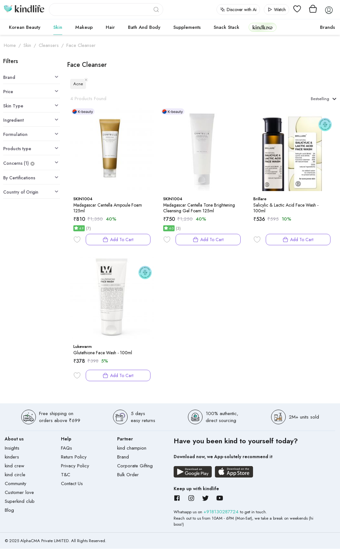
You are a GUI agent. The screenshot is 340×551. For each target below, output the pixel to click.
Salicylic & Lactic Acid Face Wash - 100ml (285, 210)
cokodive (296, 27)
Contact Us (72, 485)
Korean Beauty (24, 27)
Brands (327, 27)
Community (15, 485)
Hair (110, 27)
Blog (9, 512)
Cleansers (49, 45)
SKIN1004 (82, 201)
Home (10, 45)
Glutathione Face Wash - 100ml (102, 355)
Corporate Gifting (135, 468)
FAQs (66, 450)
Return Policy (74, 459)
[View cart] (313, 9)
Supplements (187, 27)
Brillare (259, 201)
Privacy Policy (75, 468)
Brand (123, 459)
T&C (65, 476)
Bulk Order (128, 476)
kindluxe (262, 27)
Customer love (19, 494)
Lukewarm (82, 349)
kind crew (14, 468)
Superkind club (20, 503)
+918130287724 (221, 513)
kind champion (131, 450)
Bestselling (321, 99)
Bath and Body (144, 27)
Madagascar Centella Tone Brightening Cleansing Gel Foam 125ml (199, 210)
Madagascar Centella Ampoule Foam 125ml (107, 210)
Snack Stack (226, 27)
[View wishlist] (297, 9)
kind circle (15, 476)
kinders (12, 459)
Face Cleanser (81, 45)
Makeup (84, 27)
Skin (57, 27)
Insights (12, 450)
